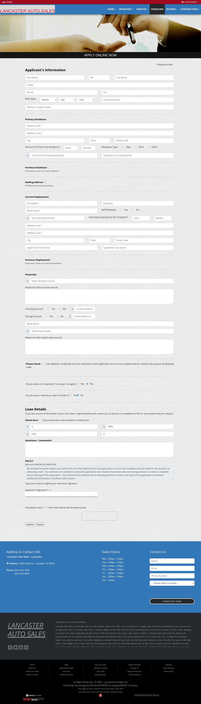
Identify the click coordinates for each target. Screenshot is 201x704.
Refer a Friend (32, 674)
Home (112, 9)
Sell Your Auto (100, 664)
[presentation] (99, 516)
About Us (32, 668)
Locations (189, 2)
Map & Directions (135, 671)
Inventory (126, 9)
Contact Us (134, 668)
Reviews (172, 9)
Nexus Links (169, 671)
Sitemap (168, 664)
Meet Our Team (32, 671)
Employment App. (66, 668)
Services (142, 9)
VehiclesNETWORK (99, 685)
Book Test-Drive (66, 674)
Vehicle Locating (100, 668)
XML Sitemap (168, 668)
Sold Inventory (134, 674)
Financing (157, 9)
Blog (66, 664)
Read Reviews (100, 674)
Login (7, 2)
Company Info (190, 9)
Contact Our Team (172, 601)
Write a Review (135, 664)
